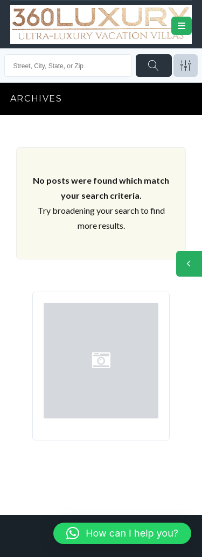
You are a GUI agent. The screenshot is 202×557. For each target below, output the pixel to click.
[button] (122, 533)
